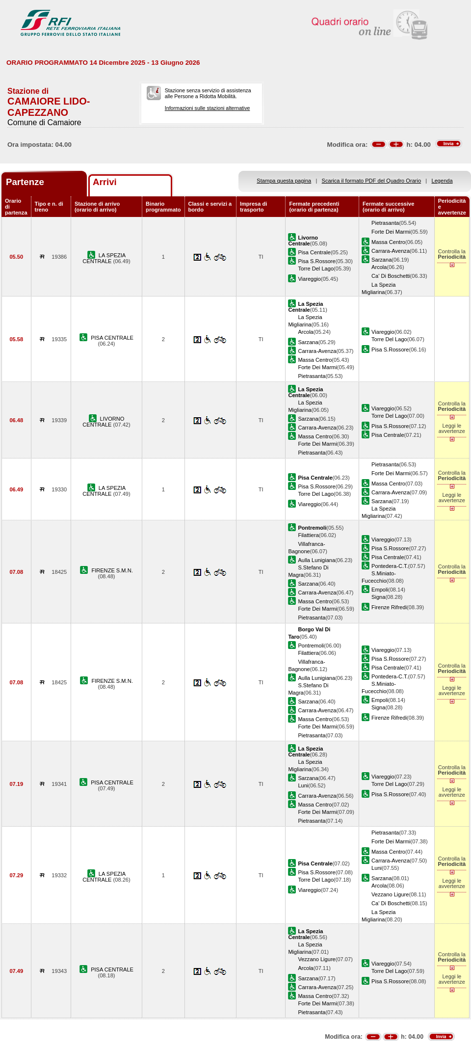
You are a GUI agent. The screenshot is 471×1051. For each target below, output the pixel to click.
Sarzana (381, 260)
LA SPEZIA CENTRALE (104, 258)
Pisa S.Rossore (316, 261)
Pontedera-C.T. (389, 566)
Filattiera (308, 535)
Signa (378, 597)
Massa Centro (388, 242)
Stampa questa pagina (284, 181)
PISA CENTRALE (112, 338)
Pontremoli (311, 645)
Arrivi (105, 182)
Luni (303, 785)
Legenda (442, 181)
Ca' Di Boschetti (390, 276)
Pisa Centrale (314, 252)
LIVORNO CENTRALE (103, 422)
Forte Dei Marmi (390, 232)
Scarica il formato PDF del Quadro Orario (371, 181)
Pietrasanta (385, 223)
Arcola (379, 267)
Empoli (379, 590)
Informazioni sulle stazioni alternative (207, 108)
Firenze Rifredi (389, 607)
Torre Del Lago (316, 268)
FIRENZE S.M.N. (111, 570)
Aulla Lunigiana (316, 560)
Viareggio (309, 279)
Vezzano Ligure (390, 894)
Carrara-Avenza (390, 251)
